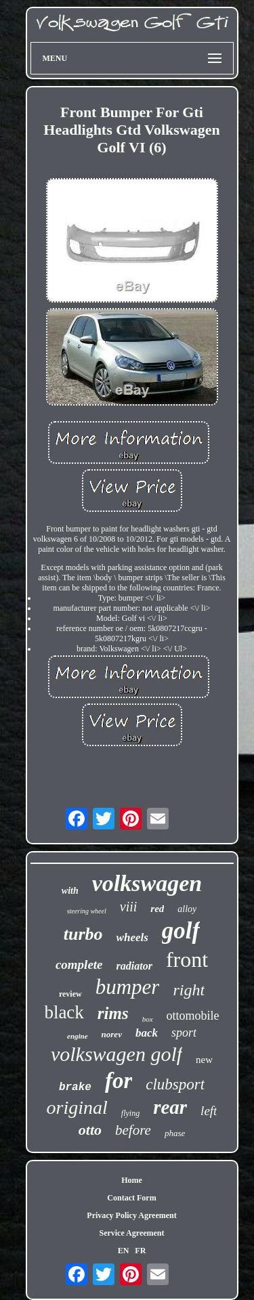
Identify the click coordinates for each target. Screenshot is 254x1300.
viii (128, 906)
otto (90, 1129)
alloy (186, 909)
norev (112, 1034)
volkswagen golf (116, 1054)
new (204, 1059)
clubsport (175, 1084)
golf (181, 930)
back (146, 1032)
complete (79, 964)
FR (140, 1250)
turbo (83, 934)
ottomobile (193, 1015)
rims (113, 1013)
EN (123, 1250)
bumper (128, 987)
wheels (132, 937)
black (63, 1012)
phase (175, 1133)
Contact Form (131, 1197)
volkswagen (147, 883)
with (70, 891)
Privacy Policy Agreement (131, 1215)
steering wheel (86, 911)
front (187, 959)
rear (170, 1107)
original (77, 1107)
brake (75, 1087)
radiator (134, 966)
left (208, 1111)
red (157, 908)
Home (131, 1180)
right (189, 990)
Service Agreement (131, 1233)
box (147, 1019)
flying (130, 1113)
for (118, 1080)
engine (77, 1036)
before (133, 1130)
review (70, 994)
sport (183, 1032)
